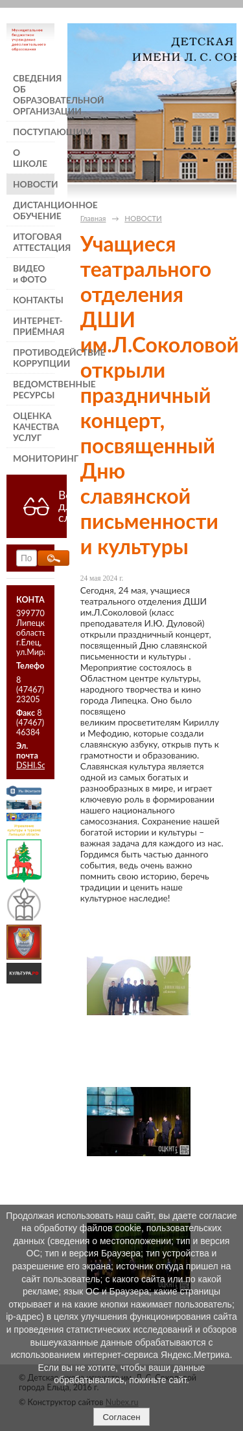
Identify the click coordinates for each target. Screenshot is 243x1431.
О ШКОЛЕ (30, 158)
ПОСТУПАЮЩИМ (33, 131)
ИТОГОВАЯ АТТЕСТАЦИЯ (33, 242)
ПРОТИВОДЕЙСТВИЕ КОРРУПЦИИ (33, 358)
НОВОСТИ (33, 183)
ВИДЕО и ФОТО (30, 274)
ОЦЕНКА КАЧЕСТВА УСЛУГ (33, 426)
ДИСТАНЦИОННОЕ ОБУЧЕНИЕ (33, 210)
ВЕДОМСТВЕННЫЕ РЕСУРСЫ (33, 389)
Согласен (121, 1417)
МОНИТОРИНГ (33, 458)
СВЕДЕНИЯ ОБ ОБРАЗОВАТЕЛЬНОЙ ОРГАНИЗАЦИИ (33, 94)
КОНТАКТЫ (33, 299)
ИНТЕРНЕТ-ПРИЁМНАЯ (33, 326)
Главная (93, 218)
